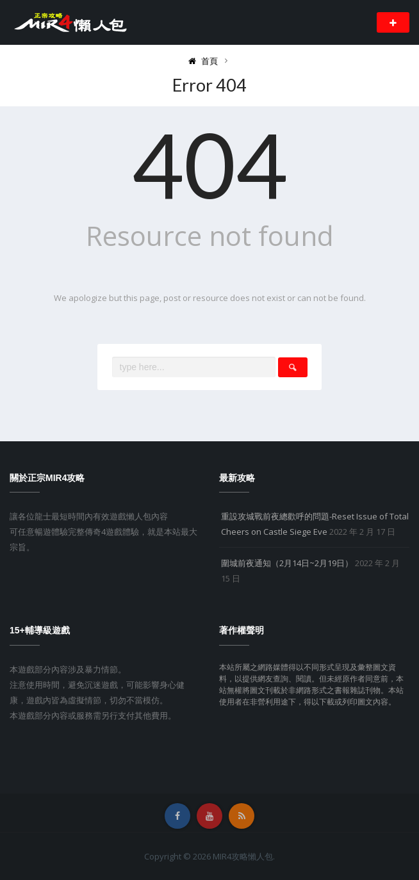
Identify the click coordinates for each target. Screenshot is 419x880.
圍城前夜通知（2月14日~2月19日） (287, 563)
